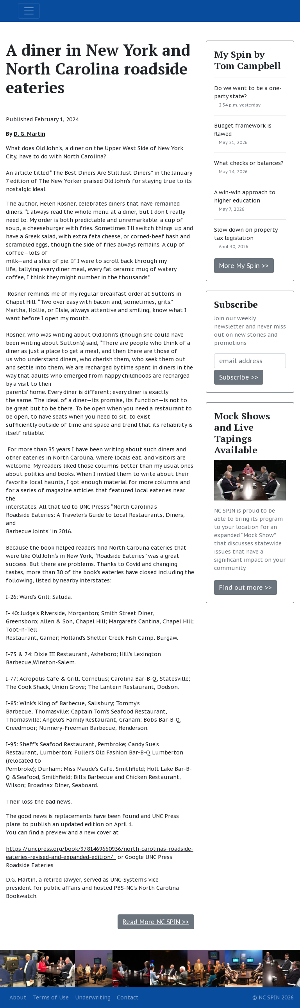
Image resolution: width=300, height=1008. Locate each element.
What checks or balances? (249, 163)
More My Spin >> (244, 266)
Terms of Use (51, 997)
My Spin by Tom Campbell (247, 60)
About (18, 997)
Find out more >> (245, 587)
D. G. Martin (29, 133)
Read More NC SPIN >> (156, 922)
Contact (128, 997)
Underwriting (93, 997)
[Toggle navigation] (29, 11)
